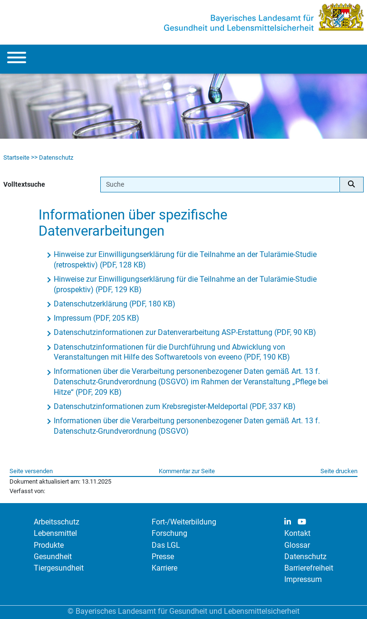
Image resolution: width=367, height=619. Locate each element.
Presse (163, 556)
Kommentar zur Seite (187, 471)
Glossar (297, 545)
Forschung (169, 533)
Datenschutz (56, 157)
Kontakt (297, 533)
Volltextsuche (24, 185)
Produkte (49, 545)
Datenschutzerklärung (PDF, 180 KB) (114, 303)
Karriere (164, 567)
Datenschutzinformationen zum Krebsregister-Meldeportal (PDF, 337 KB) (175, 406)
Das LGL (166, 545)
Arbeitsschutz (56, 521)
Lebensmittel (55, 533)
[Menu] (16, 59)
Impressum (303, 579)
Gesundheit (53, 556)
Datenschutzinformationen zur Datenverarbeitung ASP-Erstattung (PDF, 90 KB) (185, 332)
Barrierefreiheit (308, 567)
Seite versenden (31, 471)
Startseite (16, 157)
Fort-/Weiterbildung (184, 521)
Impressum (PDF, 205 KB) (96, 318)
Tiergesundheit (59, 567)
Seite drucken (338, 471)
